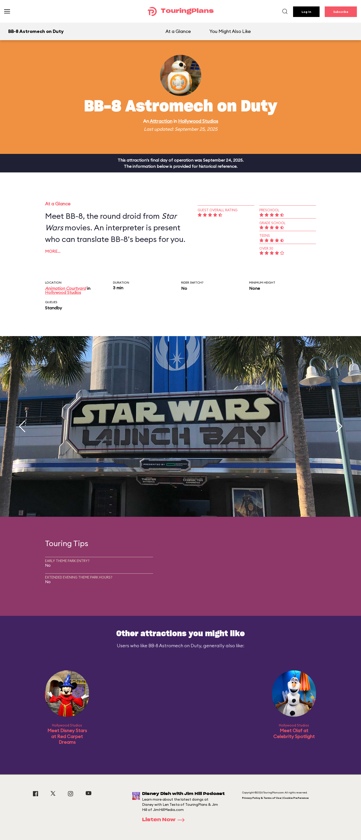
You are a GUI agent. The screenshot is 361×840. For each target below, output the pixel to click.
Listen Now (165, 820)
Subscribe (340, 12)
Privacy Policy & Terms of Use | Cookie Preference (275, 798)
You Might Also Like (230, 31)
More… (52, 251)
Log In (306, 12)
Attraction (161, 121)
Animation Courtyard (65, 288)
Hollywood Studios (198, 121)
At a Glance (178, 31)
